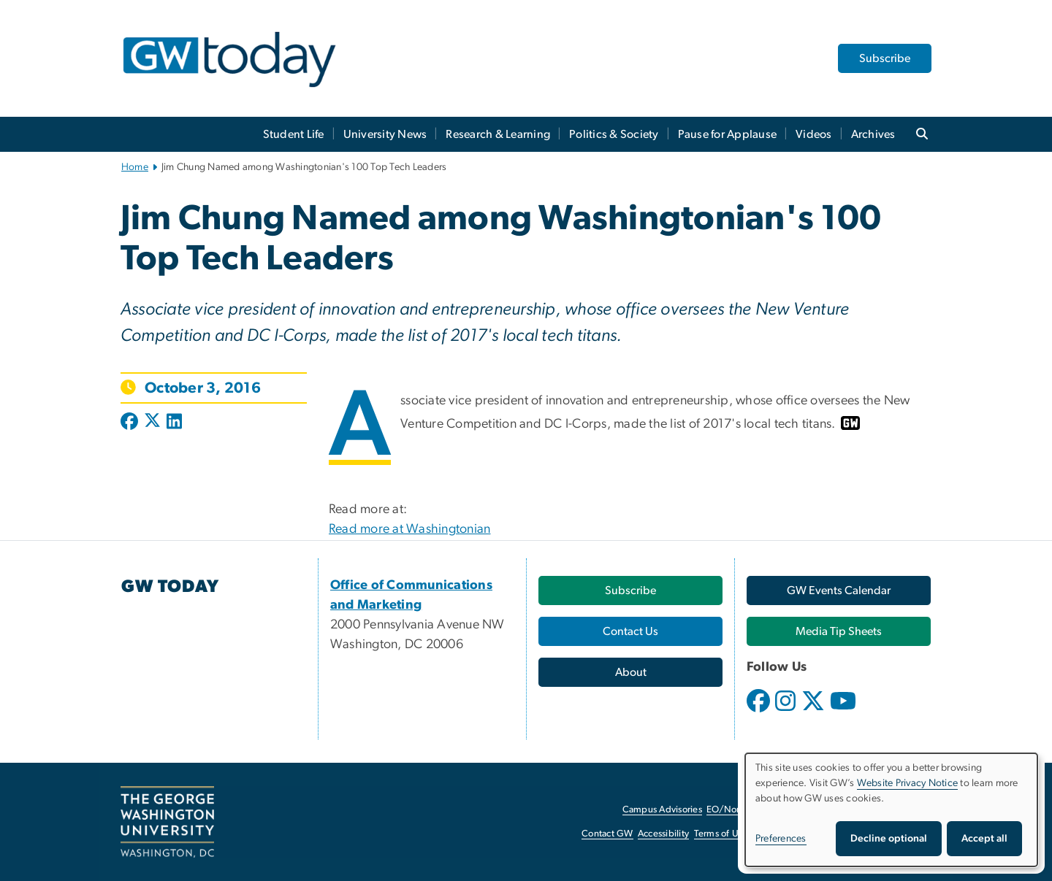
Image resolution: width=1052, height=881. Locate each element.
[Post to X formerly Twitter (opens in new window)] (152, 422)
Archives (873, 134)
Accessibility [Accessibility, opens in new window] (663, 834)
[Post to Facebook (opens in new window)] (131, 422)
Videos (814, 134)
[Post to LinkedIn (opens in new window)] (174, 422)
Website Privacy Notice (907, 783)
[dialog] (891, 809)
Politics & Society (614, 134)
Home (134, 167)
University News (385, 134)
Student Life (293, 134)
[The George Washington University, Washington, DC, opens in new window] (167, 822)
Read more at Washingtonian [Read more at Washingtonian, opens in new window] (410, 529)
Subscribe (884, 58)
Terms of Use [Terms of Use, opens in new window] (721, 834)
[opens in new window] (760, 712)
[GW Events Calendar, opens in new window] (839, 590)
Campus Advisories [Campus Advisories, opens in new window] (662, 810)
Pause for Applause (727, 134)
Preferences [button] (781, 839)
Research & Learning (498, 134)
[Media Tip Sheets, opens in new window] (839, 631)
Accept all (984, 839)
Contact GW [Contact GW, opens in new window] (607, 834)
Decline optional (888, 839)
